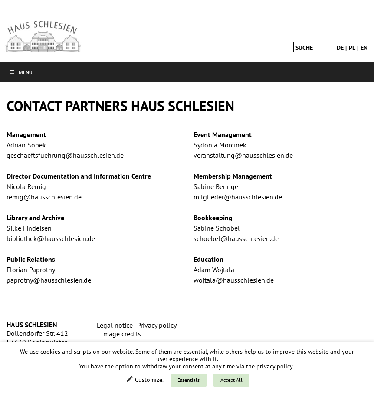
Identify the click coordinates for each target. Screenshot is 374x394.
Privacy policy (157, 325)
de (340, 48)
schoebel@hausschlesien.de (236, 238)
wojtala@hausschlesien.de (234, 280)
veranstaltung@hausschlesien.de (243, 155)
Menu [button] (21, 72)
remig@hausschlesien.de (44, 196)
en (364, 48)
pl (352, 48)
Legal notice (115, 325)
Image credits (121, 333)
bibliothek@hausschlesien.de (51, 238)
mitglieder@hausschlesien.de (238, 196)
